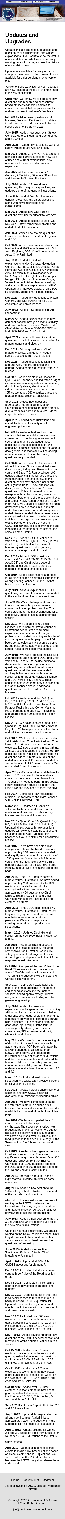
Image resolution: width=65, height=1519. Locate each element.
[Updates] (48, 1479)
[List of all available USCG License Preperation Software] (32, 1487)
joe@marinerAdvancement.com (32, 1509)
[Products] (27, 1479)
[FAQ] (37, 1479)
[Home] (15, 1479)
